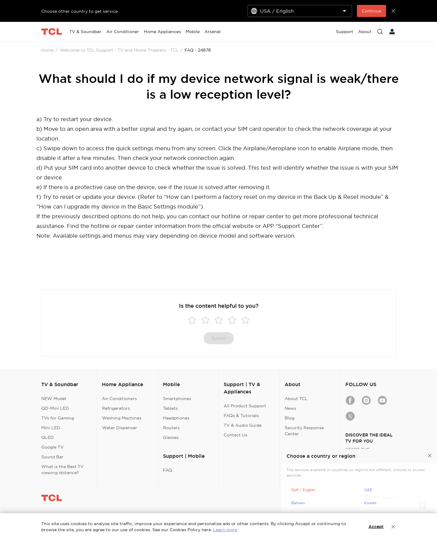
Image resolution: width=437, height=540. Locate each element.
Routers (171, 427)
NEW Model (53, 398)
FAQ (167, 470)
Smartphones (177, 398)
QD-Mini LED (55, 408)
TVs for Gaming (57, 418)
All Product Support (245, 406)
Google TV (52, 447)
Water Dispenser (119, 427)
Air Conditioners (119, 398)
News (290, 408)
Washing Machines (121, 418)
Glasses (171, 437)
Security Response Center (304, 430)
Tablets (170, 408)
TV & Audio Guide (243, 425)
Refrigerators (116, 408)
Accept (376, 526)
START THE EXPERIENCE (359, 452)
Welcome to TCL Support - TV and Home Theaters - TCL (119, 50)
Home (47, 50)
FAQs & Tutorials (241, 415)
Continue (371, 11)
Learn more (225, 529)
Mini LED (50, 427)
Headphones (176, 418)
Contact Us (235, 435)
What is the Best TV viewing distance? (62, 469)
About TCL (296, 398)
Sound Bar (52, 457)
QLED (47, 437)
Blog (289, 418)
